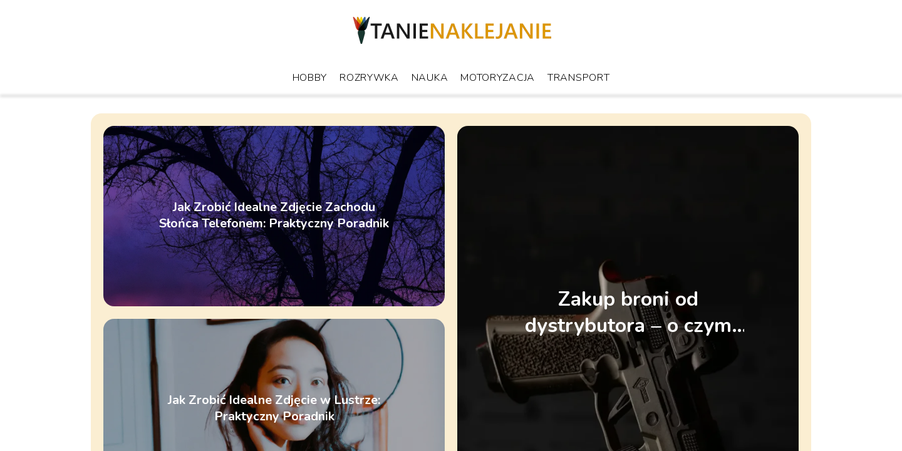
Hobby (310, 78)
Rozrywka (369, 78)
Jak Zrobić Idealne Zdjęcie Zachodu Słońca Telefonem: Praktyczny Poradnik (274, 216)
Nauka (430, 78)
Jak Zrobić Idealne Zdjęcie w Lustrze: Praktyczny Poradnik (274, 409)
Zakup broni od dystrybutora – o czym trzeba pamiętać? (628, 312)
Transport (578, 78)
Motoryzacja (497, 78)
